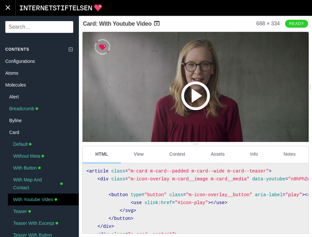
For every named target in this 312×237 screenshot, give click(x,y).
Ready (296, 23)
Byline (15, 120)
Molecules (15, 85)
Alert (14, 96)
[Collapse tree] (70, 49)
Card (14, 132)
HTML (101, 153)
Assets (218, 153)
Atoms (11, 73)
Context (177, 153)
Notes (289, 153)
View (139, 153)
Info (254, 153)
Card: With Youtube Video (121, 23)
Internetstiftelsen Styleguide (61, 8)
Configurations (20, 61)
